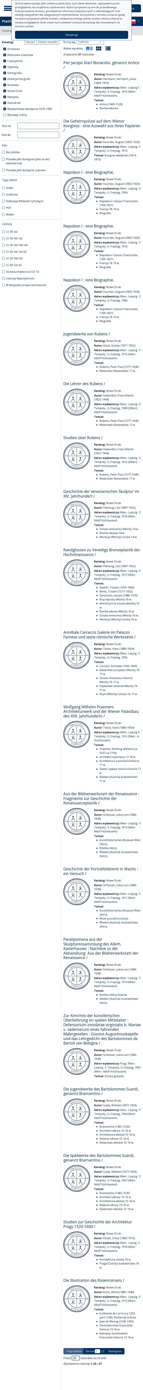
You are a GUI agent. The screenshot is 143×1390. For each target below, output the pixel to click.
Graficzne (12, 194)
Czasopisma (14, 61)
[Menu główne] (8, 8)
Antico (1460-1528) (111, 104)
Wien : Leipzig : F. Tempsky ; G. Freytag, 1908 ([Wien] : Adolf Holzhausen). (117, 408)
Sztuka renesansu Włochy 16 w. (118, 615)
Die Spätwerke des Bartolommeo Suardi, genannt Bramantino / (98, 1158)
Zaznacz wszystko (48, 41)
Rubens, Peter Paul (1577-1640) (119, 367)
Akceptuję (71, 35)
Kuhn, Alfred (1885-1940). (118, 1292)
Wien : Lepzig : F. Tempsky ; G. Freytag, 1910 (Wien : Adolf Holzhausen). (117, 1247)
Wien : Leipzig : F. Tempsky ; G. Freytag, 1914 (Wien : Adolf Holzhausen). (117, 982)
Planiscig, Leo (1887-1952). (119, 508)
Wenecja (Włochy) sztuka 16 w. (118, 619)
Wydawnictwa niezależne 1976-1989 (29, 109)
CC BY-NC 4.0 (14, 238)
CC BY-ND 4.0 (14, 258)
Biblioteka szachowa (20, 55)
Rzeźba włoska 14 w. (112, 533)
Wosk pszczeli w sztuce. (114, 918)
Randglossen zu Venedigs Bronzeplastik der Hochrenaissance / (101, 552)
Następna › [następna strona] (115, 1351)
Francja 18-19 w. (109, 209)
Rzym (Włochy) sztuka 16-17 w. (118, 694)
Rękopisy (13, 97)
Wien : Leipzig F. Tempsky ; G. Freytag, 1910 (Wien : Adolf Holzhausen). (117, 91)
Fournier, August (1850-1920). (121, 142)
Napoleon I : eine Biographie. (88, 172)
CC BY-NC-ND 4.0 (17, 245)
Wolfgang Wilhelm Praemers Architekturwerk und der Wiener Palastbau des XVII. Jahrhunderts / (101, 711)
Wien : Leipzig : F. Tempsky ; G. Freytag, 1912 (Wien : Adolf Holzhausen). (117, 1301)
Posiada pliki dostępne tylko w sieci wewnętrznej (28, 161)
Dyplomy (12, 67)
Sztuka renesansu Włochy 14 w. (118, 529)
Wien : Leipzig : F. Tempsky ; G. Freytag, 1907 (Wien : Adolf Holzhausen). (117, 1180)
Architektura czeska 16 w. (115, 1259)
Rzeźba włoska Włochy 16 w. (116, 611)
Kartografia (14, 73)
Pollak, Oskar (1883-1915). (119, 1238)
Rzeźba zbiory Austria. (113, 995)
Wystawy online (17, 115)
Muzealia (13, 85)
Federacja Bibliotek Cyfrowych (24, 201)
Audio (9, 188)
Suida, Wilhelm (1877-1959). (120, 1105)
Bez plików (13, 152)
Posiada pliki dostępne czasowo (26, 170)
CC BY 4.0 (12, 232)
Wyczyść (30, 41)
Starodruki (14, 103)
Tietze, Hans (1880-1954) (118, 649)
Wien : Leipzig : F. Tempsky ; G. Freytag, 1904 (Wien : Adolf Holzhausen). (117, 1114)
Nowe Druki (14, 91)
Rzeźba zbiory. (108, 848)
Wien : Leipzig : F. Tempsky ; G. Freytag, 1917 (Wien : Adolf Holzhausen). (117, 575)
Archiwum (13, 49)
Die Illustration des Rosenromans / (93, 1280)
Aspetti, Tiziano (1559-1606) (116, 587)
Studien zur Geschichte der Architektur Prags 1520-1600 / (97, 1224)
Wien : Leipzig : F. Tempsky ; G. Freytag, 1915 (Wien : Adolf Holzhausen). (117, 354)
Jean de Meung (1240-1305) (116, 1321)
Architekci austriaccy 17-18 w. (117, 757)
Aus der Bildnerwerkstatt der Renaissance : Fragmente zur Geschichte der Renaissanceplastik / (101, 798)
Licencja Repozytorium (20, 278)
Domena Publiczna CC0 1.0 (22, 272)
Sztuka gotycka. (114, 1076)
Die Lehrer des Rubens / (84, 383)
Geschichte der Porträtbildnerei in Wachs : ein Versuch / (100, 871)
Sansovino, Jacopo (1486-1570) (118, 595)
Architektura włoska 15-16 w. (117, 1134)
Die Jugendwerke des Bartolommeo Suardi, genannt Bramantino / (101, 1091)
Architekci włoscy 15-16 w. (115, 1130)
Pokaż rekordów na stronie (84, 1358)
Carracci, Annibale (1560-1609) (118, 666)
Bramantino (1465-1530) (114, 1126)
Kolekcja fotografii (18, 79)
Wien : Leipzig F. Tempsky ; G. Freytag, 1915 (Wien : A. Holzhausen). (117, 736)
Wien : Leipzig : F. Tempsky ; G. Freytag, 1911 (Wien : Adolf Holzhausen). (117, 898)
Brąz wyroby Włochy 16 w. (115, 599)
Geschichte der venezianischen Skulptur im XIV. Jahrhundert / (101, 494)
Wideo (10, 214)
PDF (8, 208)
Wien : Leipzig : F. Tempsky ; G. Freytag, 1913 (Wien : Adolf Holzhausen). (117, 827)
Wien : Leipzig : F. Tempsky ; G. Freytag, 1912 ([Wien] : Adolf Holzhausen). (117, 462)
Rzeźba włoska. (108, 108)
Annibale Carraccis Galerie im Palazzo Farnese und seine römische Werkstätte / (99, 635)
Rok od (6, 126)
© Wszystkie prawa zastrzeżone (26, 285)
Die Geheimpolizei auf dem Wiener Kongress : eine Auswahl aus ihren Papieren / (101, 125)
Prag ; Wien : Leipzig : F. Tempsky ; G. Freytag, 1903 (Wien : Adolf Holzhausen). (117, 1067)
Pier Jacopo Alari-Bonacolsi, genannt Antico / (101, 65)
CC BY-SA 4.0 (14, 265)
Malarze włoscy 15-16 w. (114, 1138)
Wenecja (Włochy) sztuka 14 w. (118, 537)
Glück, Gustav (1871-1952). (119, 345)
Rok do (6, 135)
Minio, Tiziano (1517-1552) (116, 591)
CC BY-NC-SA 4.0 (16, 252)
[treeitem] (30, 49)
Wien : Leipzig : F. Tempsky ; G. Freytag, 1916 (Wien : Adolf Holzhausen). (117, 516)
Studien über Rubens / (83, 437)
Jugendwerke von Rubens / (86, 334)
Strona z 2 (95, 1351)
